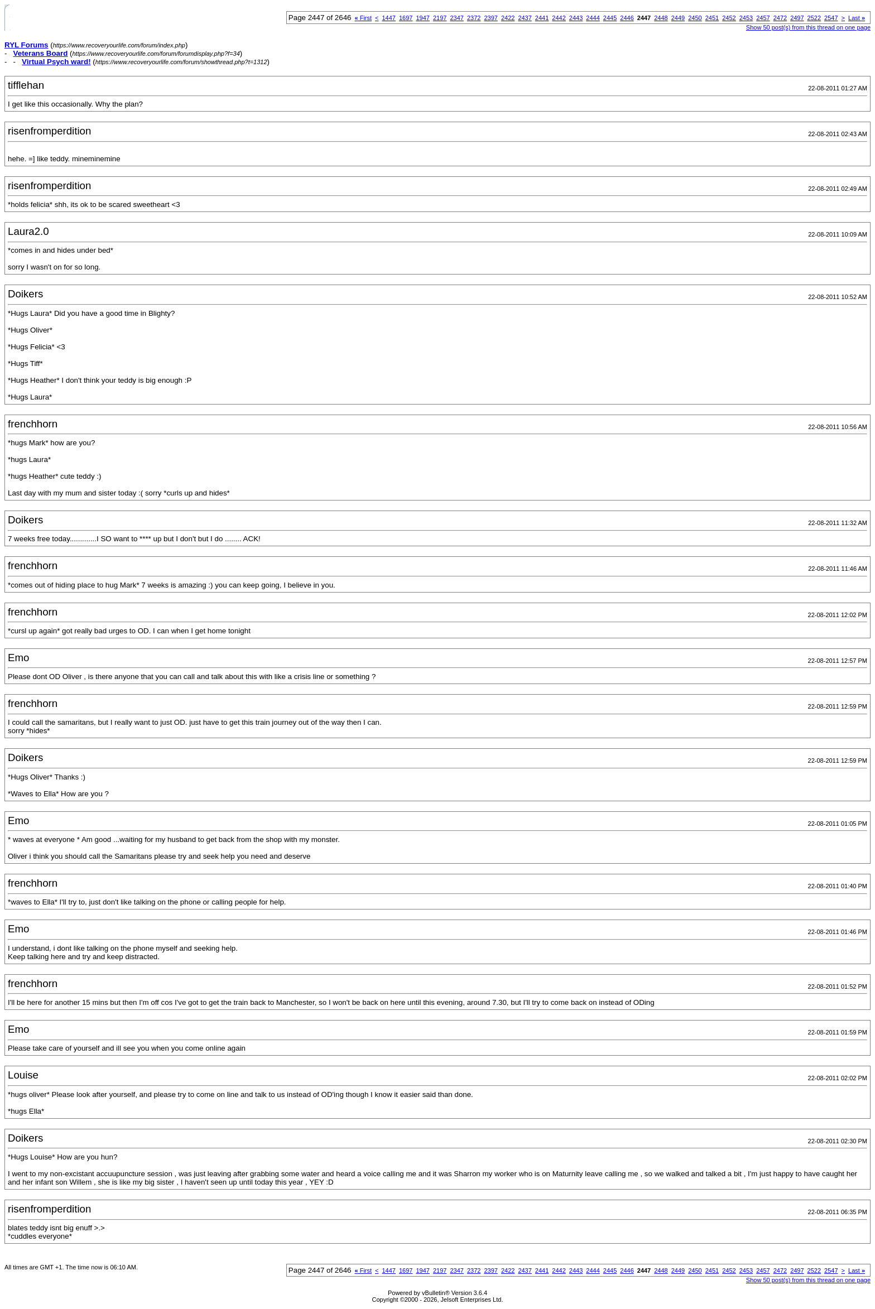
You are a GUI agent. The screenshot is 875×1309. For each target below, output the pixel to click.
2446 (626, 18)
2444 (592, 18)
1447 (389, 18)
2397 (490, 18)
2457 (763, 18)
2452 (728, 18)
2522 (814, 18)
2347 (456, 18)
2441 (542, 18)
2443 (576, 18)
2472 (780, 18)
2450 (694, 18)
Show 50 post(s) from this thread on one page (808, 27)
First (363, 18)
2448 (660, 18)
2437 (524, 18)
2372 (473, 18)
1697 (405, 18)
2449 (678, 18)
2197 (439, 18)
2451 (712, 18)
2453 (746, 18)
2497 (797, 18)
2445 (610, 18)
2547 (831, 18)
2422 (508, 18)
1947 (422, 18)
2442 (558, 18)
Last (856, 18)
